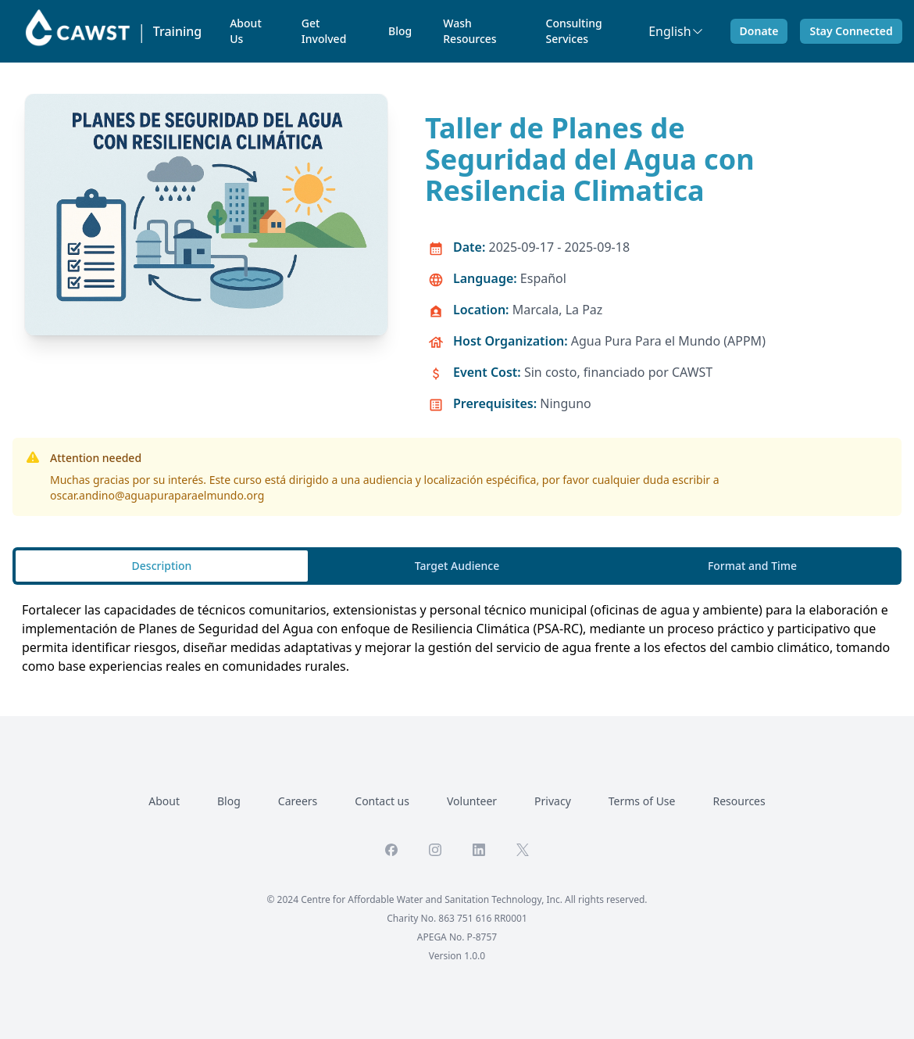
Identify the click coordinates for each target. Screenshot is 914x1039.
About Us (246, 31)
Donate (759, 31)
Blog (400, 30)
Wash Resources (469, 31)
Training (177, 31)
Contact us (382, 801)
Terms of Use (642, 801)
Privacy (552, 801)
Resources (738, 801)
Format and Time (752, 565)
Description (162, 565)
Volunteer (472, 801)
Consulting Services (574, 31)
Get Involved (324, 31)
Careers (297, 801)
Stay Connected (850, 31)
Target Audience (457, 565)
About (164, 801)
